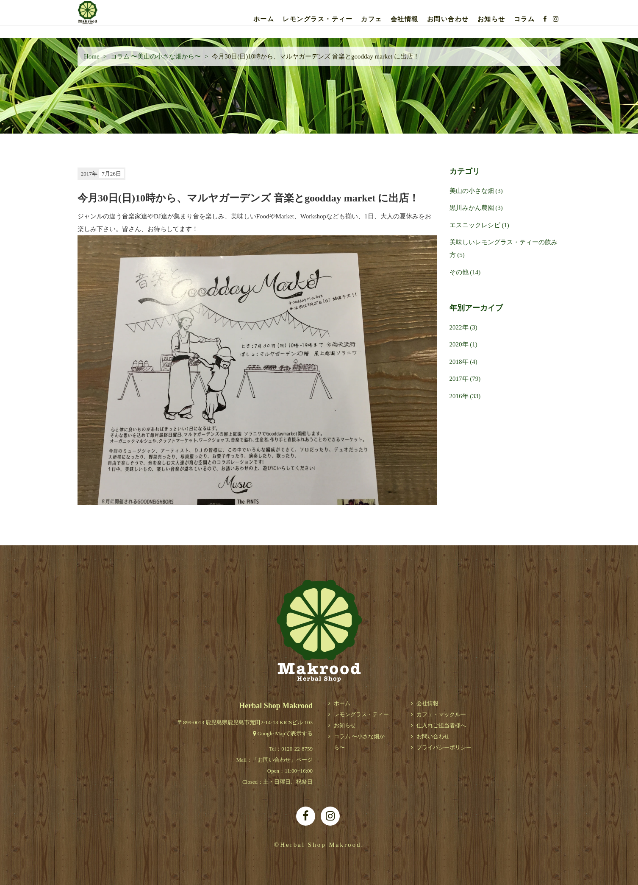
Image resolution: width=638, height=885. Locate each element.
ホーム (264, 19)
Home (92, 56)
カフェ (371, 19)
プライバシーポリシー (444, 747)
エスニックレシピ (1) (479, 225)
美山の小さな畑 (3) (476, 190)
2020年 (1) (463, 344)
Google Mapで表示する (285, 733)
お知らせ (491, 19)
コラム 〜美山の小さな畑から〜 (156, 56)
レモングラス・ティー (317, 19)
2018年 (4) (463, 361)
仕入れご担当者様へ (441, 725)
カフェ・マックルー (441, 714)
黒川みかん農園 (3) (476, 207)
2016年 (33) (465, 396)
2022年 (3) (463, 327)
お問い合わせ (448, 19)
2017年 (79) (465, 378)
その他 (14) (465, 272)
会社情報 (405, 19)
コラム (524, 19)
